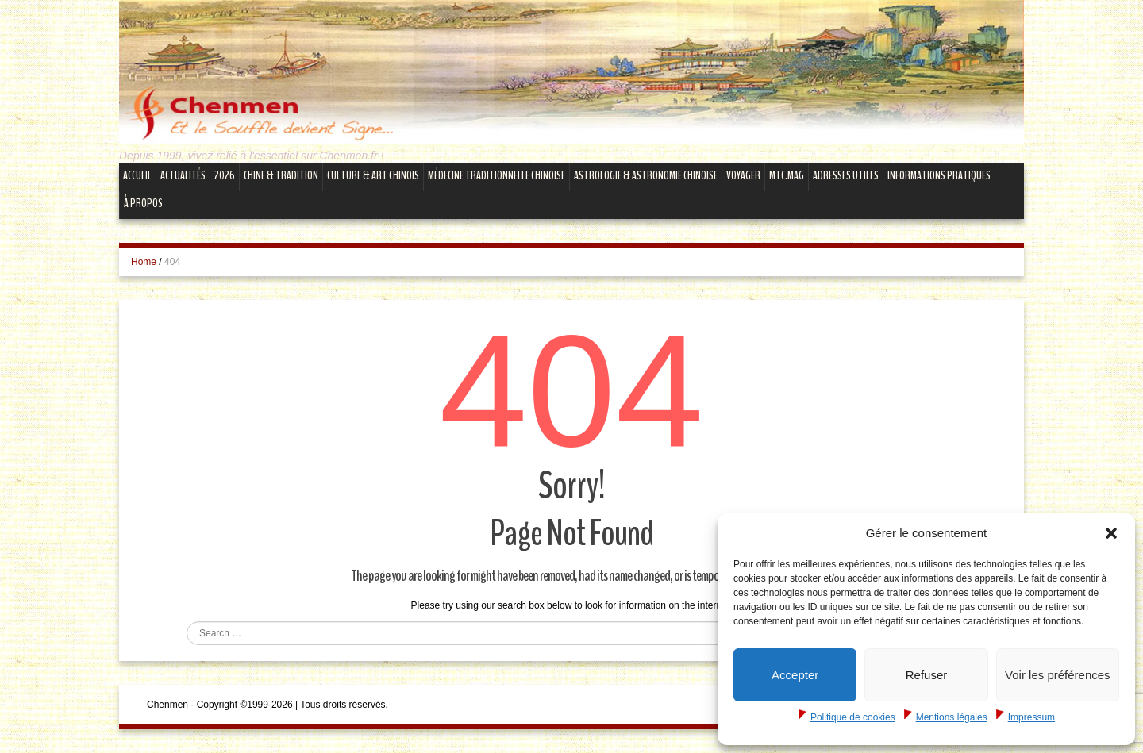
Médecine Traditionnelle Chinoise (496, 175)
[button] (1111, 533)
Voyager (743, 175)
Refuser (927, 675)
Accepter (795, 675)
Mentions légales (951, 717)
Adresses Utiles (846, 175)
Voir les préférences (1057, 675)
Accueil (137, 175)
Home (143, 261)
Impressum (1031, 717)
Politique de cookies (852, 717)
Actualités (183, 175)
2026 (224, 175)
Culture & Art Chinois (373, 175)
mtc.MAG (786, 175)
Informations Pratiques (939, 175)
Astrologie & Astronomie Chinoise (646, 175)
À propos (143, 203)
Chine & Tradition (281, 175)
